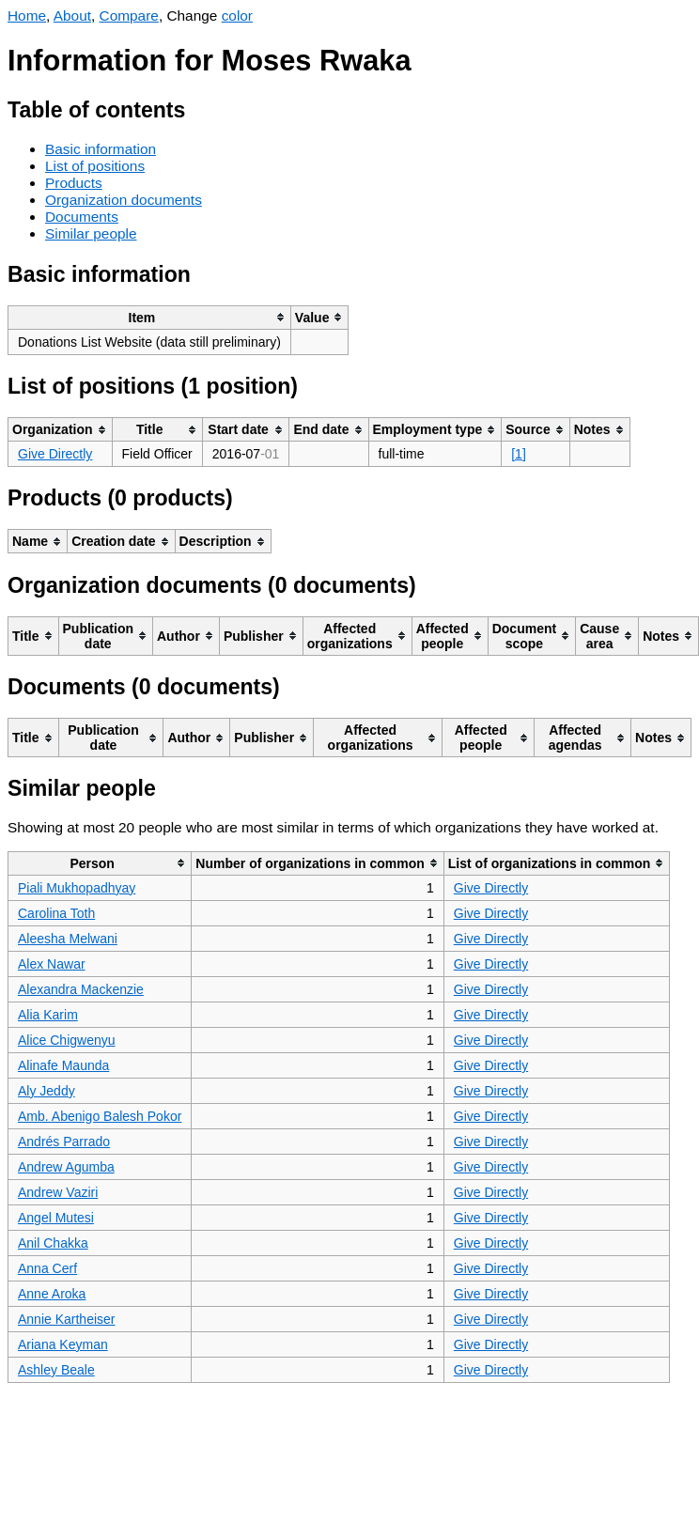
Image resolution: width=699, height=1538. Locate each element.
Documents (81, 217)
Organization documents (123, 200)
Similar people (91, 233)
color (237, 15)
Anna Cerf (47, 1268)
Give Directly (55, 453)
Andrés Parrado (64, 1141)
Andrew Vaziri (58, 1192)
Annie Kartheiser (67, 1319)
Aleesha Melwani (67, 938)
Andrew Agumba (66, 1166)
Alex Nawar (51, 963)
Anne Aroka (51, 1293)
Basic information (100, 149)
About (72, 15)
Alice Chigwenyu (67, 1040)
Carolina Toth (56, 913)
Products (73, 183)
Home (27, 15)
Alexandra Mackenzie (81, 989)
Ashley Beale (56, 1369)
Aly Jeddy (46, 1090)
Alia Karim (48, 1014)
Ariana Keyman (63, 1344)
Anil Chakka (53, 1243)
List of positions (95, 166)
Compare (129, 15)
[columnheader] (149, 317)
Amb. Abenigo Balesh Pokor (99, 1116)
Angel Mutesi (56, 1217)
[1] (518, 453)
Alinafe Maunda (63, 1065)
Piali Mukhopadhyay (76, 887)
